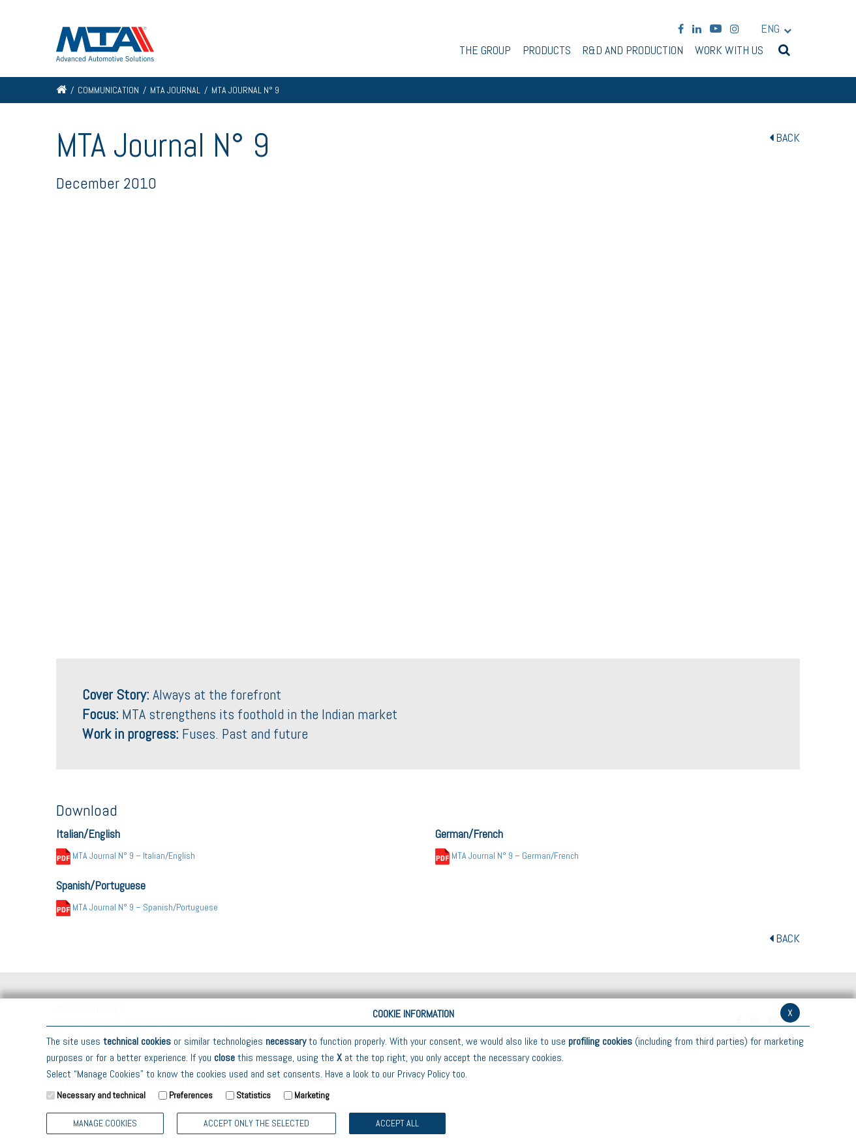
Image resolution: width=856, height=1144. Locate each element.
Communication (108, 90)
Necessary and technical (101, 1095)
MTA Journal (175, 90)
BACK (784, 137)
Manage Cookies (105, 1123)
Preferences (191, 1095)
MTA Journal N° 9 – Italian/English (125, 855)
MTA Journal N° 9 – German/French (507, 855)
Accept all (397, 1123)
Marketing (311, 1095)
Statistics (253, 1095)
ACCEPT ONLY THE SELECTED (256, 1123)
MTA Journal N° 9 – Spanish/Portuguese (137, 907)
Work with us (729, 50)
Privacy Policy (423, 1074)
